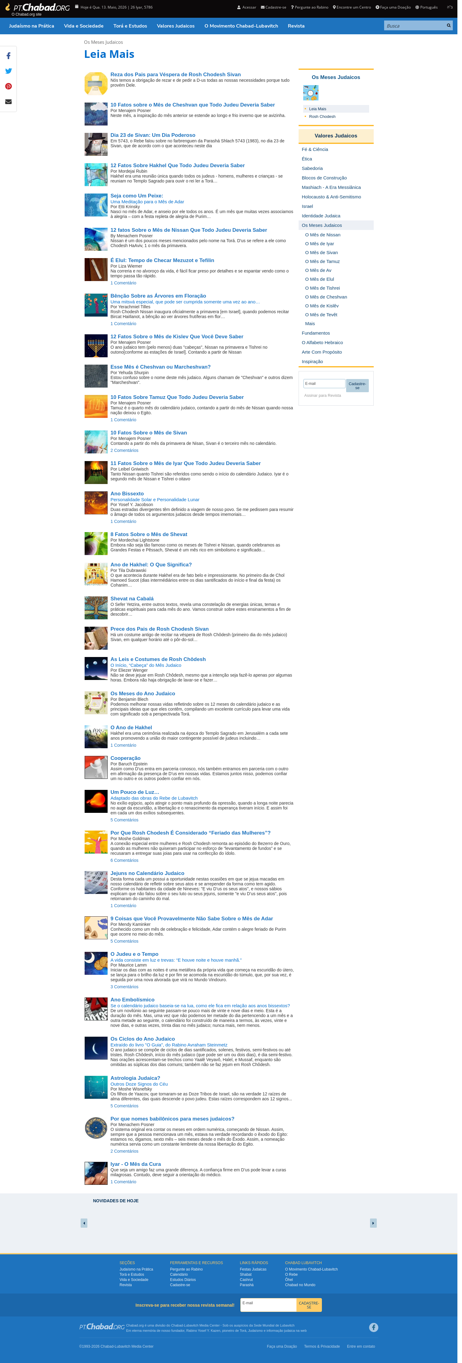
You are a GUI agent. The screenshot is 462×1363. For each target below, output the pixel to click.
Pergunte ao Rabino (309, 7)
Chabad (177, 1325)
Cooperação (126, 758)
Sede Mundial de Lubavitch (274, 1325)
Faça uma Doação (393, 7)
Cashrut (246, 1280)
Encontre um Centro (352, 7)
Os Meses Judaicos (103, 42)
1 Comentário (123, 282)
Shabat (246, 1274)
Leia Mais (317, 109)
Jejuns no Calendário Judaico (148, 873)
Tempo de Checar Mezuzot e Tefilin (162, 260)
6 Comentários (125, 860)
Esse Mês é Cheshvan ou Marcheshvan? (161, 367)
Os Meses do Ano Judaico (143, 694)
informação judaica (280, 1330)
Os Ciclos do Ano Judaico (143, 1039)
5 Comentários (125, 819)
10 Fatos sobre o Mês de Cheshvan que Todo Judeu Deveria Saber (193, 105)
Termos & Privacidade (322, 1346)
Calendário (179, 1274)
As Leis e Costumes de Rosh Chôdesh (158, 659)
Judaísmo (255, 1330)
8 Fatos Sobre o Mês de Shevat (149, 534)
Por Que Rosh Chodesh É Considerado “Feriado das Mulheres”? (191, 833)
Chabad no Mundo (300, 1285)
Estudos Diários (183, 1280)
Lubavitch (191, 1325)
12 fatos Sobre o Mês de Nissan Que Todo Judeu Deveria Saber (189, 230)
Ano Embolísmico (133, 1000)
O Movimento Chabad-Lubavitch (241, 26)
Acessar (246, 7)
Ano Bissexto (127, 494)
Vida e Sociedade (84, 26)
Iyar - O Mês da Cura (136, 1164)
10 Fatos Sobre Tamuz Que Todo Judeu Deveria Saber (177, 397)
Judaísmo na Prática (31, 26)
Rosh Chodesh (322, 116)
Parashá (247, 1285)
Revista (296, 26)
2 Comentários (125, 450)
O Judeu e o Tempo (134, 954)
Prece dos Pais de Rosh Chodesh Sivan (160, 629)
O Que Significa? (151, 565)
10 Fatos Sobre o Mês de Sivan (149, 433)
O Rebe (291, 1274)
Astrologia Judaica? (135, 1078)
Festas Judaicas (253, 1269)
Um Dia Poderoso (153, 135)
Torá (243, 1330)
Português (426, 7)
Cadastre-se (273, 7)
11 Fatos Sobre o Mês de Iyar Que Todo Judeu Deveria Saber (186, 463)
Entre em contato (361, 1346)
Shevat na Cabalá (132, 599)
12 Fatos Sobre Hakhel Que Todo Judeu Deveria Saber (178, 165)
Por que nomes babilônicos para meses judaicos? (173, 1119)
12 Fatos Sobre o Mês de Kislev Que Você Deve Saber (177, 337)
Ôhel (289, 1280)
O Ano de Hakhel (131, 727)
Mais (310, 323)
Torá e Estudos (130, 26)
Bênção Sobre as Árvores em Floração (158, 296)
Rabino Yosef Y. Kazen (203, 1330)
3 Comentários (125, 986)
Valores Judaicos (176, 26)
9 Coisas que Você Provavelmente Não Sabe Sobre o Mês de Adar (192, 919)
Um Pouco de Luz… (135, 792)
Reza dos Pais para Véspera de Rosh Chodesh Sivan (176, 74)
